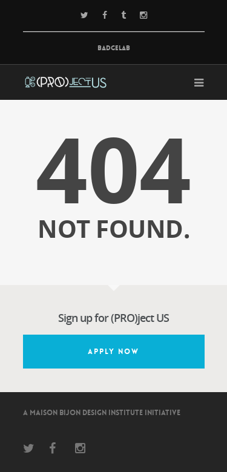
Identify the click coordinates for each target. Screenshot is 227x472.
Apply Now (113, 351)
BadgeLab (113, 48)
